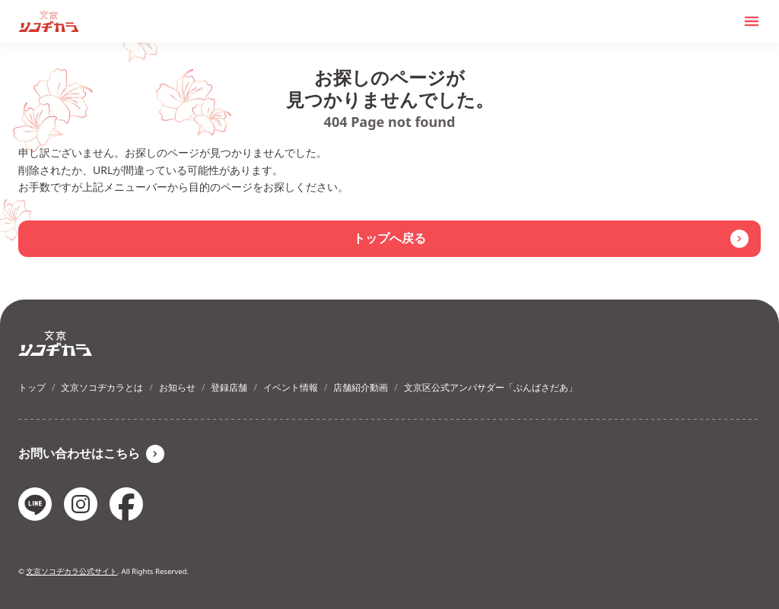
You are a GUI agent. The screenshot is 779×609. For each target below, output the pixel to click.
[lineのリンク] (35, 504)
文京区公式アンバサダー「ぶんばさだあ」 (490, 387)
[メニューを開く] (751, 21)
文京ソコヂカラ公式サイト (71, 571)
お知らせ (177, 387)
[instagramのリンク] (80, 504)
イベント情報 (290, 387)
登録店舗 (229, 387)
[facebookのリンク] (126, 504)
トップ (32, 387)
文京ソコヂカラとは (102, 387)
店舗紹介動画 (360, 387)
